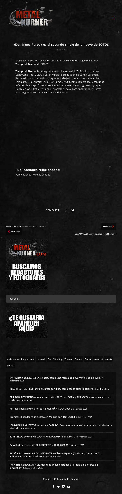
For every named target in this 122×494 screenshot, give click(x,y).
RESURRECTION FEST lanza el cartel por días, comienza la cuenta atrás (50, 388)
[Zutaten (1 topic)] (68, 359)
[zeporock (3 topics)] (41, 359)
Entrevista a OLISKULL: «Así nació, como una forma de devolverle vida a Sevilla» (56, 377)
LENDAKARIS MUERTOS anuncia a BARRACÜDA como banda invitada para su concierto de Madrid (61, 427)
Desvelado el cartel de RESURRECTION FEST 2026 (37, 445)
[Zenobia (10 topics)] (78, 359)
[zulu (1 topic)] (32, 359)
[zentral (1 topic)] (10, 365)
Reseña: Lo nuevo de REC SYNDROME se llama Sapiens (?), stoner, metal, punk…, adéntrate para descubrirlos (56, 455)
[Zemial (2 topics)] (88, 359)
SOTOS (45, 64)
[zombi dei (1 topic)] (98, 359)
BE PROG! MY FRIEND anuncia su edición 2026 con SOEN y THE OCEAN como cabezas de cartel (60, 399)
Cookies (47, 479)
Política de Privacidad (66, 479)
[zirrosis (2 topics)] (108, 359)
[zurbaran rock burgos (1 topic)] (17, 359)
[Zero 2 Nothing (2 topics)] (55, 359)
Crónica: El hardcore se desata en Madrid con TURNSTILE (42, 417)
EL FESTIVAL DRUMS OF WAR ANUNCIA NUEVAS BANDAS (42, 436)
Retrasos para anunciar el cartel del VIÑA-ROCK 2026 (40, 408)
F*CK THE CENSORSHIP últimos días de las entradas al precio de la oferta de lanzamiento (54, 466)
